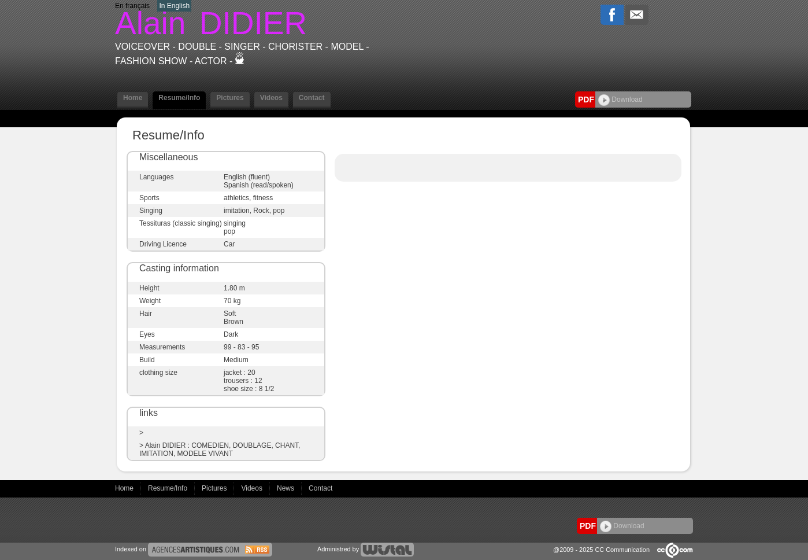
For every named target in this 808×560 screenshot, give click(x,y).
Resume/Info (179, 98)
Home (132, 98)
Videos (271, 98)
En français (132, 6)
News (286, 488)
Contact (312, 98)
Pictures (229, 98)
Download (620, 99)
